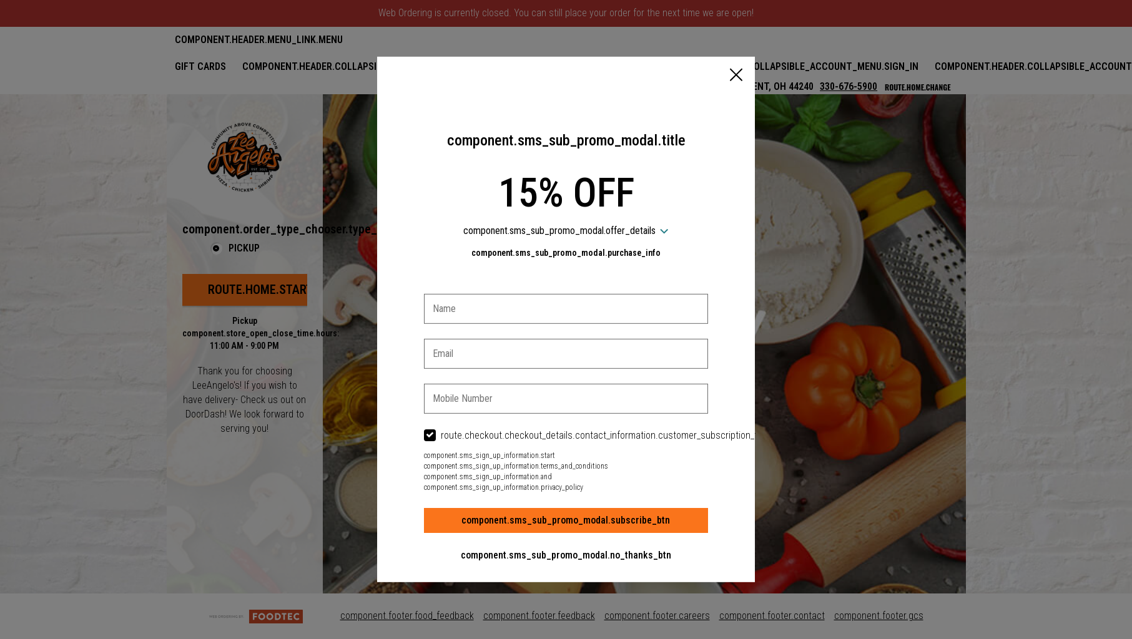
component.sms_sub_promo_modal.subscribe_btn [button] (566, 520)
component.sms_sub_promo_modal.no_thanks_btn (566, 555)
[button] (736, 76)
